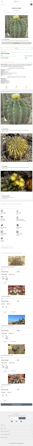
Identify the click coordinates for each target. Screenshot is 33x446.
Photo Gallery (6, 88)
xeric (3, 75)
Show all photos (17, 43)
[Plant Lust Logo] (17, 1)
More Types (27, 88)
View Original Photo (4, 131)
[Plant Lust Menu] (2, 1)
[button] (29, 4)
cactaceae (6, 70)
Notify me (16, 48)
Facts (16, 87)
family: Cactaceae (5, 247)
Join (22, 418)
